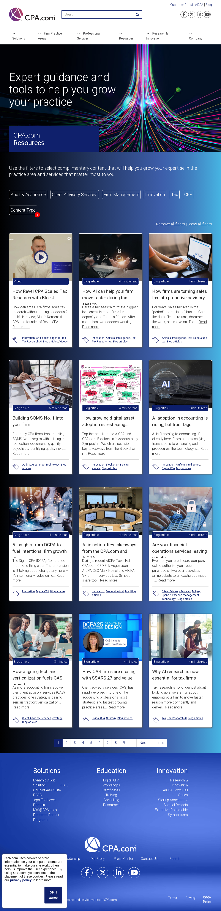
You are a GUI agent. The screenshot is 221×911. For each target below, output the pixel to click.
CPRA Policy (207, 899)
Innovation (28, 337)
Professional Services (88, 36)
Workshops (111, 785)
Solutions (18, 38)
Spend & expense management (180, 595)
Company (195, 38)
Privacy (191, 898)
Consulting (111, 800)
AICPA (199, 4)
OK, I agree (53, 894)
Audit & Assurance (33, 464)
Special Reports (176, 805)
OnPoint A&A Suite (47, 790)
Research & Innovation (157, 36)
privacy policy (21, 880)
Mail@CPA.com (45, 810)
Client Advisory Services (176, 591)
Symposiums (178, 815)
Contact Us (149, 859)
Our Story (97, 859)
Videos (63, 341)
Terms (172, 898)
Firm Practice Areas (50, 36)
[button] (40, 283)
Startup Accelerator (173, 800)
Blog (209, 4)
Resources (126, 38)
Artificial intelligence (48, 337)
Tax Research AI (32, 341)
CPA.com (110, 844)
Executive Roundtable (171, 810)
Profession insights (117, 591)
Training (111, 795)
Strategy (57, 718)
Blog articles (50, 341)
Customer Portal (181, 4)
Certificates (111, 790)
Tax (64, 337)
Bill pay (196, 591)
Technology (53, 464)
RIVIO (37, 795)
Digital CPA (168, 468)
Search (174, 859)
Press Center (123, 859)
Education (111, 771)
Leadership (71, 859)
